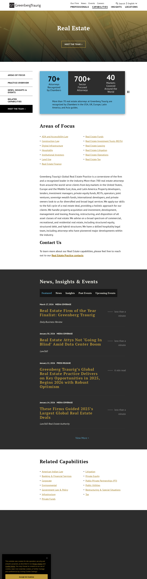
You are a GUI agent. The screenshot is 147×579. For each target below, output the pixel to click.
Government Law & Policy (55, 494)
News (83, 3)
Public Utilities (92, 490)
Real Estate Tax (93, 169)
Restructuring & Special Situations (103, 494)
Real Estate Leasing (95, 155)
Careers (100, 3)
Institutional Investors (53, 164)
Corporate (47, 485)
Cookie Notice (10, 573)
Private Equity (92, 481)
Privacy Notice (37, 570)
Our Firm (75, 3)
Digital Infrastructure (52, 155)
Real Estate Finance (52, 173)
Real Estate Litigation (96, 159)
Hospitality (47, 159)
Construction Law (50, 150)
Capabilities (100, 7)
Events (91, 3)
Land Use (46, 169)
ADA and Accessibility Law (55, 146)
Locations (131, 7)
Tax (87, 499)
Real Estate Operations (96, 164)
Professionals (80, 7)
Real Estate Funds (94, 146)
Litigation (90, 476)
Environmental (49, 490)
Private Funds (49, 503)
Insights (116, 7)
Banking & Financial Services (57, 481)
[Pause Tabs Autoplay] (128, 92)
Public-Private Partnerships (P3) (101, 485)
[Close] (47, 564)
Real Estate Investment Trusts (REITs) (104, 150)
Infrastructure (49, 499)
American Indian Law (52, 476)
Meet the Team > (73, 44)
